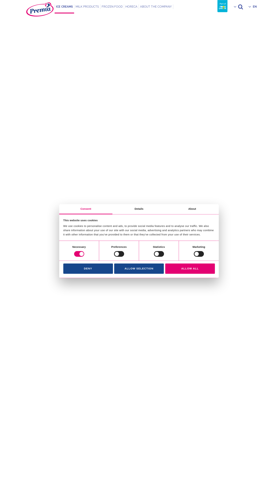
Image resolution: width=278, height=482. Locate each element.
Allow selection (139, 268)
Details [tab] (139, 208)
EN (255, 6)
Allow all (190, 268)
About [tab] (192, 208)
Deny (88, 268)
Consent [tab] (85, 208)
